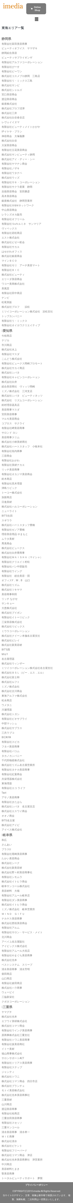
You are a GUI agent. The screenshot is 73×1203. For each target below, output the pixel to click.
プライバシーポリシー (36, 1185)
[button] (36, 19)
